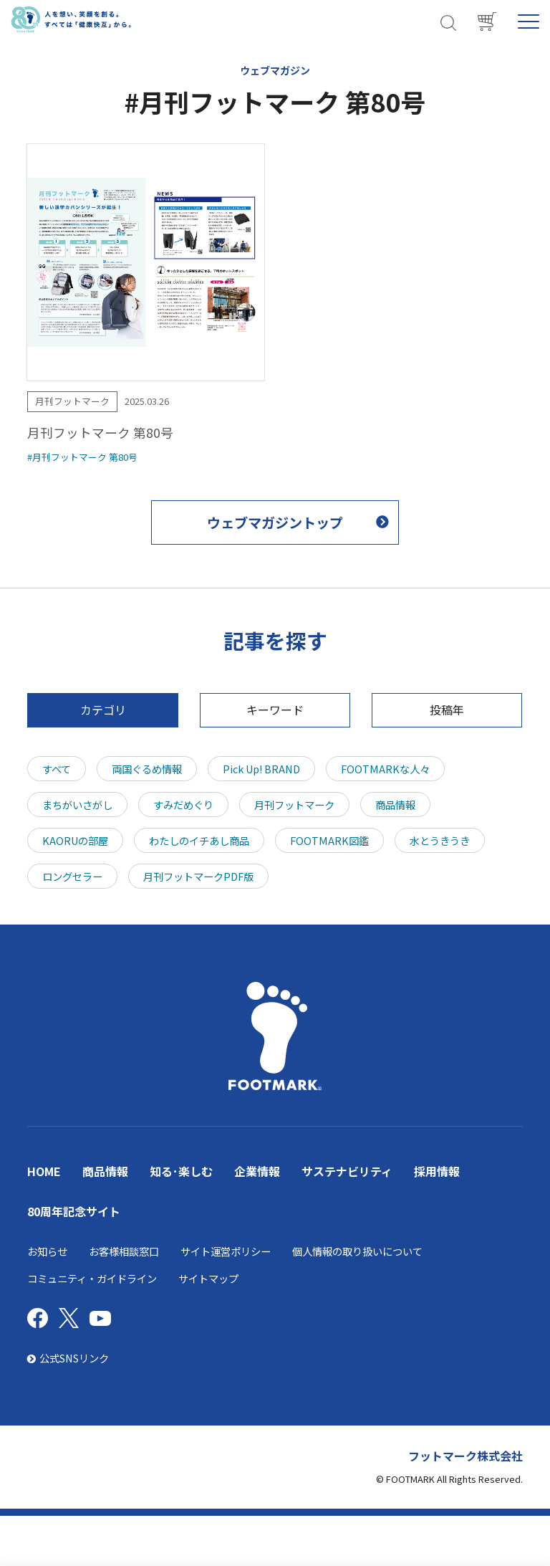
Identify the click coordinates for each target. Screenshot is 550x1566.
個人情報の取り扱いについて (357, 1251)
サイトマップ (208, 1278)
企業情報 (257, 1171)
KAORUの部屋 (75, 840)
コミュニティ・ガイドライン (92, 1278)
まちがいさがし (77, 804)
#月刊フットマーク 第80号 (82, 457)
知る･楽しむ (181, 1171)
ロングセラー (72, 876)
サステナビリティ (346, 1171)
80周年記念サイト (73, 1211)
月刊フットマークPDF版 (198, 876)
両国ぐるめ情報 (147, 768)
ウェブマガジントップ (275, 522)
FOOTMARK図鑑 (329, 840)
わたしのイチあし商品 (199, 840)
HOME (44, 1171)
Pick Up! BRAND (261, 768)
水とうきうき (440, 840)
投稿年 (447, 709)
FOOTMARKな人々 (385, 768)
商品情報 (395, 804)
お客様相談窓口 (124, 1251)
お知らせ (47, 1251)
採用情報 (437, 1171)
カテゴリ (103, 709)
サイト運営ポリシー (225, 1251)
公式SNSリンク (68, 1357)
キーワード (275, 709)
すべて (56, 768)
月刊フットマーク (294, 804)
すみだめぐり (183, 804)
